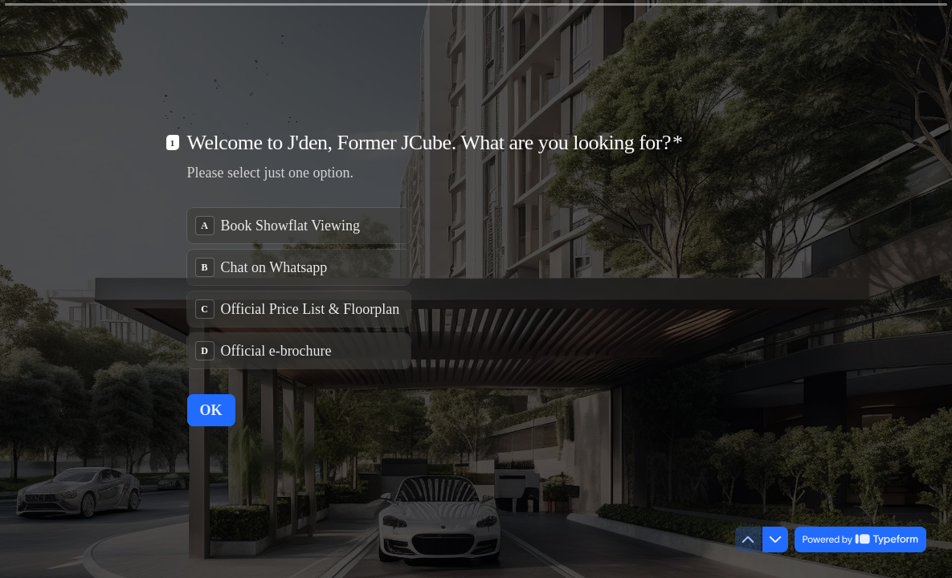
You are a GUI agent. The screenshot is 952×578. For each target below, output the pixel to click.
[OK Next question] (211, 410)
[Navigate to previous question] (748, 539)
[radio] (299, 225)
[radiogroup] (299, 288)
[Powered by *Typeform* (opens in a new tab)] (860, 539)
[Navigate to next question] (775, 539)
